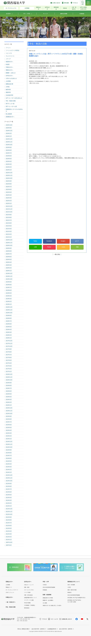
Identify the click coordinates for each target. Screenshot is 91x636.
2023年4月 (9, 161)
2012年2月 (9, 536)
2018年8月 (9, 318)
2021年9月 (9, 214)
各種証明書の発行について (30, 597)
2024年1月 (9, 136)
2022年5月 (9, 192)
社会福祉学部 (9, 95)
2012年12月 (9, 508)
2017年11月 (9, 343)
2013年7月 (9, 489)
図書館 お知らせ (11, 73)
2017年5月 (9, 360)
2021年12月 (9, 206)
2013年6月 (9, 492)
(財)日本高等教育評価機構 (49, 587)
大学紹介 (45, 584)
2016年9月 (9, 382)
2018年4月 (9, 329)
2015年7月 (9, 422)
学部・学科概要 (71, 584)
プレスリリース (10, 56)
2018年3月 (9, 332)
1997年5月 (9, 545)
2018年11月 (9, 310)
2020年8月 (9, 251)
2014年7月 (9, 455)
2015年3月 (9, 433)
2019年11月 (9, 276)
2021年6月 (9, 223)
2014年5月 (9, 461)
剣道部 (7, 64)
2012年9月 (9, 517)
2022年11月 (9, 175)
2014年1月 (9, 472)
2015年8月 (9, 419)
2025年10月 (9, 125)
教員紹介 (70, 592)
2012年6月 (9, 525)
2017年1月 (9, 371)
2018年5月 (9, 326)
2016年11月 (9, 377)
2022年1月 (9, 203)
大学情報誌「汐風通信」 (30, 605)
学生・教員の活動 (11, 101)
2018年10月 (9, 312)
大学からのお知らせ (11, 78)
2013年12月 (9, 475)
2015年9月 (9, 416)
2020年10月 (9, 245)
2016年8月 (9, 385)
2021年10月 (9, 212)
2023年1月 (9, 170)
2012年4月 (9, 531)
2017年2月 (9, 368)
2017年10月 (9, 346)
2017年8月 (9, 352)
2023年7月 (9, 153)
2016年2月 (9, 402)
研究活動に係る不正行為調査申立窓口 (76, 597)
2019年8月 (9, 284)
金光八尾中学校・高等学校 (65, 629)
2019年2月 (9, 301)
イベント (8, 47)
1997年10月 (9, 542)
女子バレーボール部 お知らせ (14, 98)
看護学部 (8, 92)
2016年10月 (9, 380)
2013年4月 (9, 497)
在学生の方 (47, 8)
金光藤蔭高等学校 (52, 629)
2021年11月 (9, 209)
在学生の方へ (9, 75)
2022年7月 (9, 186)
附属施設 (45, 590)
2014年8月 (9, 452)
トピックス (9, 53)
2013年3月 (9, 500)
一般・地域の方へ (10, 602)
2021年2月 (9, 234)
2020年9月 (9, 248)
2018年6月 (9, 324)
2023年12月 (9, 139)
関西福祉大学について (74, 581)
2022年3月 (9, 198)
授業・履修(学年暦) (72, 590)
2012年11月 (9, 511)
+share (63, 247)
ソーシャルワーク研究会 (12, 50)
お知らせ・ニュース (28, 584)
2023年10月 (9, 144)
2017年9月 (9, 349)
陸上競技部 (9, 114)
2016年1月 (9, 405)
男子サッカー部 (10, 103)
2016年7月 (9, 388)
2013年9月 (9, 483)
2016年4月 (9, 396)
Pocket (49, 247)
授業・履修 (26, 587)
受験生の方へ (9, 70)
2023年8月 (9, 150)
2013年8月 (9, 486)
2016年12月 (9, 374)
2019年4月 (9, 296)
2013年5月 (9, 494)
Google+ (63, 241)
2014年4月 (9, 464)
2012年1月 (9, 539)
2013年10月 (9, 480)
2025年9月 (9, 127)
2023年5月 (9, 158)
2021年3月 (9, 231)
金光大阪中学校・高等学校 (38, 629)
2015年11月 (9, 410)
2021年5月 (9, 226)
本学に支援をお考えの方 (83, 8)
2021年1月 (9, 237)
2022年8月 (9, 184)
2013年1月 (9, 506)
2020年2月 (9, 268)
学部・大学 (46, 581)
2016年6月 (9, 391)
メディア (8, 59)
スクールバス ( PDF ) (29, 590)
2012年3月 (9, 534)
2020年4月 (9, 262)
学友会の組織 (27, 602)
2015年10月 (9, 413)
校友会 (65, 8)
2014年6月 (9, 458)
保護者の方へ (9, 61)
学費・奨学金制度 (28, 595)
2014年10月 (9, 447)
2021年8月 (9, 217)
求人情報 (45, 603)
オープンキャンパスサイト (12, 590)
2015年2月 (9, 436)
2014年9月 (9, 450)
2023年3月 (9, 164)
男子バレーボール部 (11, 106)
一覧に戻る (57, 254)
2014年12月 (9, 441)
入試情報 (27, 8)
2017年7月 (9, 354)
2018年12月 (9, 307)
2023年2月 (9, 167)
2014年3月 (9, 466)
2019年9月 (9, 282)
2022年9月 (9, 181)
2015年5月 (9, 427)
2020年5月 (9, 259)
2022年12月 (9, 172)
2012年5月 (9, 528)
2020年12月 (9, 240)
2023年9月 (9, 147)
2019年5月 (9, 293)
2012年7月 (9, 522)
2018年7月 (9, 321)
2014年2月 (9, 469)
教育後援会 (56, 8)
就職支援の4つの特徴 (48, 597)
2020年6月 (9, 256)
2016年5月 (9, 394)
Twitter (35, 241)
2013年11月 (9, 478)
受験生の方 (38, 8)
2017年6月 (9, 357)
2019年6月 (9, 290)
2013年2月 (9, 503)
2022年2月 (9, 200)
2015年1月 (9, 438)
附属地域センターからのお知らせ (14, 110)
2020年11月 (9, 242)
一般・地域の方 (73, 8)
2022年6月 (9, 189)
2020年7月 (9, 254)
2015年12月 (9, 408)
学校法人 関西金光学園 (23, 629)
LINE (35, 247)
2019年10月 (9, 279)
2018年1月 (9, 338)
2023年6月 (9, 156)
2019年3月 (9, 298)
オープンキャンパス (11, 8)
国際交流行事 (9, 84)
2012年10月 (9, 514)
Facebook (49, 241)
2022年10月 (9, 178)
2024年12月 (9, 130)
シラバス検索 (27, 592)
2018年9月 (9, 315)
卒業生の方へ (9, 67)
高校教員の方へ (10, 116)
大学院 (7, 86)
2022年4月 (9, 195)
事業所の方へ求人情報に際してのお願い (52, 605)
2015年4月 (9, 430)
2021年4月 (9, 228)
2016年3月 (9, 399)
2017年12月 (9, 340)
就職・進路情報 (47, 594)
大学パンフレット (10, 592)
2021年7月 (9, 220)
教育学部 (8, 89)
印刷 (77, 247)
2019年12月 (9, 273)
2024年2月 (9, 133)
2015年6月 (9, 424)
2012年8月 (9, 520)
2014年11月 (9, 444)
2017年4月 (9, 363)
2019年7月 (9, 287)
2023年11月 (9, 142)
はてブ (77, 241)
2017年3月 (9, 366)
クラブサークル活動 (29, 600)
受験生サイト (9, 587)
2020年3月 (9, 265)
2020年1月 (9, 270)
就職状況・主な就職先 (48, 600)
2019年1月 (9, 304)
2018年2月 (9, 335)
